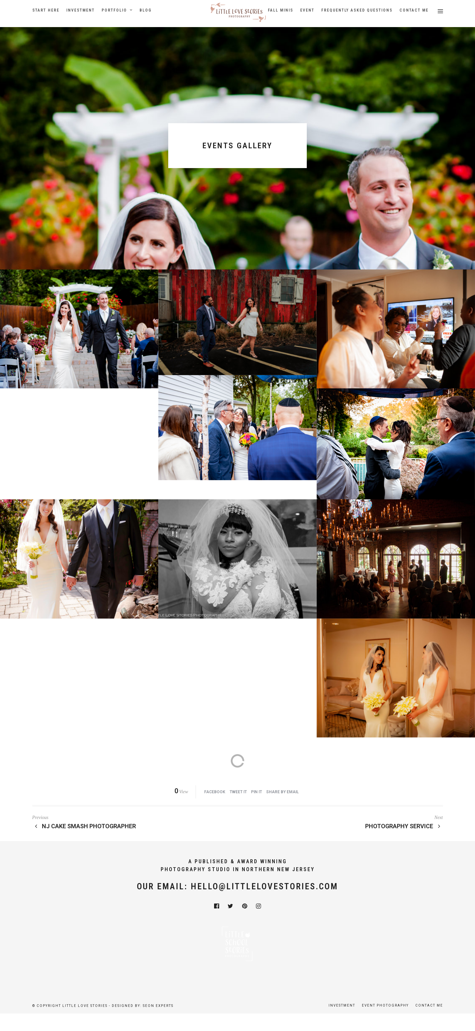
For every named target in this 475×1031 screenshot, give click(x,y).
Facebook (214, 792)
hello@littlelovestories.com (264, 886)
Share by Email (282, 792)
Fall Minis (280, 10)
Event (307, 10)
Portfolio (114, 10)
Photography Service (404, 826)
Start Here (45, 10)
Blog (146, 10)
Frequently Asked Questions (357, 10)
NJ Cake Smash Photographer (84, 826)
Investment (80, 10)
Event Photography (385, 1005)
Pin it (256, 792)
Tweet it (238, 792)
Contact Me (413, 10)
